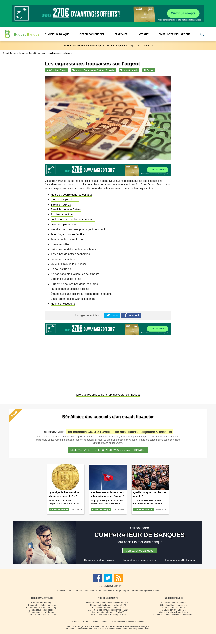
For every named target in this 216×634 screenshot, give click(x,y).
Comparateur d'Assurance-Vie (42, 614)
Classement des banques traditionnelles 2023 (108, 610)
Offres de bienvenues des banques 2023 (108, 614)
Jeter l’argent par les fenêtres (68, 234)
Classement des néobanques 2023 (108, 607)
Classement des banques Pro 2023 (108, 612)
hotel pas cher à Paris (141, 629)
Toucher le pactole (62, 214)
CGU (85, 621)
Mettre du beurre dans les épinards (71, 194)
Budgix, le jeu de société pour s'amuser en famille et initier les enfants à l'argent (113, 626)
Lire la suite (76, 509)
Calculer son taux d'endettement (173, 612)
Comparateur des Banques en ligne (139, 560)
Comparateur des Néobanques (42, 612)
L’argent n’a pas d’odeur (65, 199)
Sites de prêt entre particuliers (173, 605)
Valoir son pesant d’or (64, 224)
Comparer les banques (139, 550)
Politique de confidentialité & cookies (127, 621)
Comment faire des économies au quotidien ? (173, 614)
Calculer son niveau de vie (174, 610)
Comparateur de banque (42, 603)
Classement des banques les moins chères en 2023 (108, 603)
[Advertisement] (108, 364)
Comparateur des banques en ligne (42, 607)
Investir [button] (143, 34)
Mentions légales (99, 621)
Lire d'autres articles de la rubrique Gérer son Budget (108, 394)
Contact (75, 621)
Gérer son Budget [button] (91, 34)
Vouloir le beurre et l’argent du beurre (73, 219)
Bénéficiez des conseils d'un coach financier (108, 416)
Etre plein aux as (61, 204)
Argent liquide (129, 70)
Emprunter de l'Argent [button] (174, 34)
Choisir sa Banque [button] (57, 34)
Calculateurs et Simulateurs (173, 603)
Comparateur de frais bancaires (99, 560)
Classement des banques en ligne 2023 (108, 605)
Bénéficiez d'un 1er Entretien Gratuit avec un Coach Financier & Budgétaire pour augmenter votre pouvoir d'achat (108, 591)
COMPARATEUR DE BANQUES (139, 534)
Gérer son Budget (56, 70)
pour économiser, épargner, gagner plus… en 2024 (108, 45)
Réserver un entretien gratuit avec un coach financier (108, 450)
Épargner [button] (121, 34)
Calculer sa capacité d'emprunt (174, 607)
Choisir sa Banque (59, 509)
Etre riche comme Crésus (66, 209)
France (149, 70)
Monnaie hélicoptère (63, 303)
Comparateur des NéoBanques (180, 560)
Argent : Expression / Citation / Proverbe (93, 70)
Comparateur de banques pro (42, 610)
